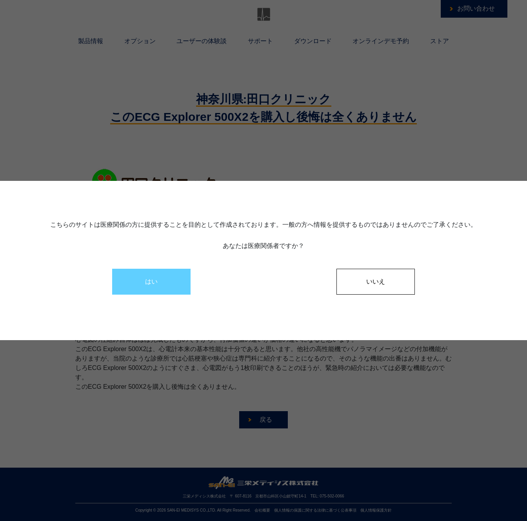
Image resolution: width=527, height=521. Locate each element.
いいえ (375, 281)
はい (151, 281)
